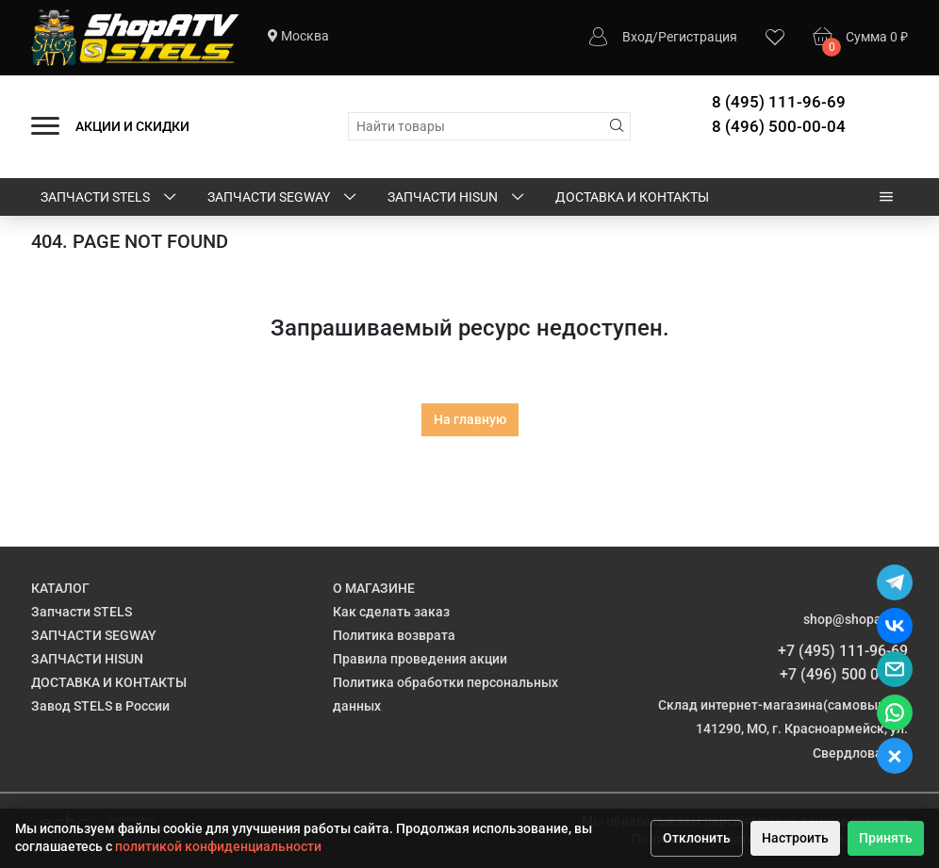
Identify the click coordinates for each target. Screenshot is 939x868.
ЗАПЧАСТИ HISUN (457, 198)
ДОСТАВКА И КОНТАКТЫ (632, 197)
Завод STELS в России (100, 705)
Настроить (795, 837)
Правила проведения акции (420, 658)
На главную (470, 419)
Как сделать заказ (391, 611)
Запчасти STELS (110, 198)
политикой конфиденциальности (218, 846)
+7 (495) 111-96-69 (843, 651)
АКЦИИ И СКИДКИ (132, 126)
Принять (886, 837)
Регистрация (697, 36)
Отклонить (697, 837)
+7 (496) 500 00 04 (844, 674)
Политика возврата (394, 635)
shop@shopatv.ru (855, 619)
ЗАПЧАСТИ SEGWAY (283, 198)
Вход (637, 36)
